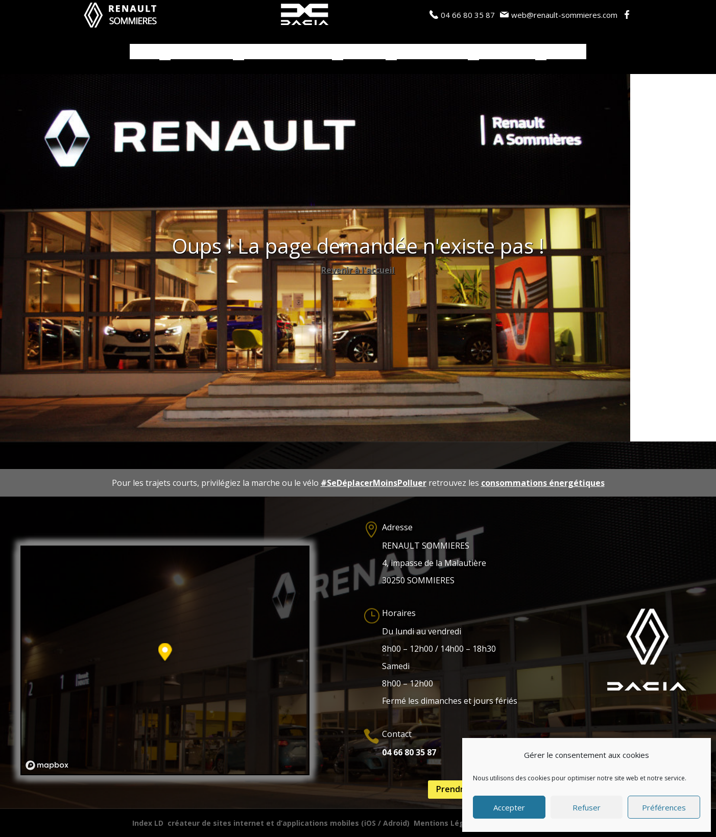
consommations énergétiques (543, 482)
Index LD (147, 823)
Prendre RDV (461, 789)
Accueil (144, 52)
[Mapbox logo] (47, 765)
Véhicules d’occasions (288, 52)
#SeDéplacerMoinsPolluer (373, 482)
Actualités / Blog (432, 52)
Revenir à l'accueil (358, 270)
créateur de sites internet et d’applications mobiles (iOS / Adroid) (289, 823)
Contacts (566, 52)
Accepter (509, 807)
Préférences (664, 807)
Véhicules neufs (202, 52)
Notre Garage (507, 52)
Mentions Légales (447, 823)
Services (359, 52)
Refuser (586, 807)
